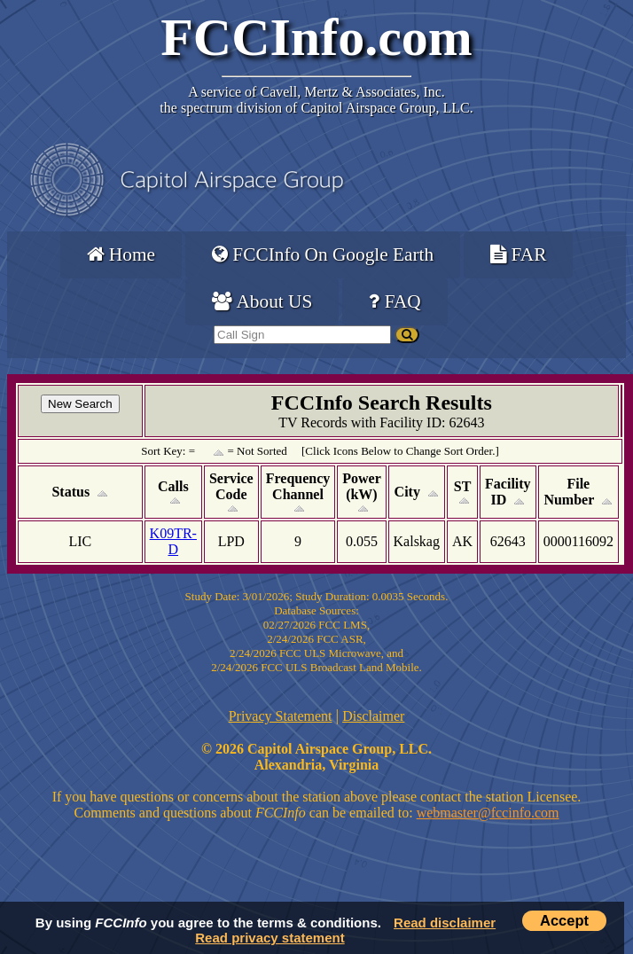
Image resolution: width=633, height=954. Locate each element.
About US (262, 301)
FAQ (394, 301)
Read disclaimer (445, 922)
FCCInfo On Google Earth (323, 254)
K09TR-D (173, 541)
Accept (564, 920)
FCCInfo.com (316, 37)
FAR (518, 254)
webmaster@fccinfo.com (488, 812)
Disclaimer (373, 715)
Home (121, 254)
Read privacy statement (269, 937)
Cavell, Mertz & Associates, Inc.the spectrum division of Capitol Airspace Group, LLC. (316, 99)
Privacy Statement (280, 715)
